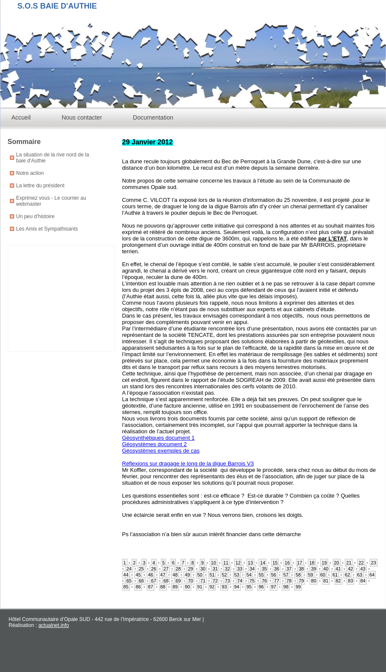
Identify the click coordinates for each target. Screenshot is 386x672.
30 (202, 568)
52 (224, 574)
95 (248, 586)
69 (178, 580)
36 (276, 568)
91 (199, 586)
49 (187, 574)
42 (350, 568)
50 (199, 574)
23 (373, 562)
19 (324, 562)
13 (250, 562)
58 (298, 574)
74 (239, 580)
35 (264, 568)
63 (359, 574)
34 (252, 568)
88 (163, 586)
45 (138, 574)
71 (202, 580)
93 (224, 586)
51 (211, 574)
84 (362, 580)
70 (190, 580)
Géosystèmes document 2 (154, 444)
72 (215, 580)
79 (301, 580)
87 (150, 586)
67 (153, 580)
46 (150, 574)
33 (239, 568)
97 (273, 586)
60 (323, 574)
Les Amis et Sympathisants (47, 229)
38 (301, 568)
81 (326, 580)
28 (178, 568)
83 (350, 580)
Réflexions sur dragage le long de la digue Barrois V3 (188, 463)
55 (261, 574)
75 (252, 580)
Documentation (153, 117)
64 (371, 574)
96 (261, 586)
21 (348, 562)
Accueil (21, 117)
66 (141, 580)
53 (236, 574)
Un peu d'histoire (35, 216)
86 (138, 586)
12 (238, 562)
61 (335, 574)
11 (225, 562)
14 (262, 562)
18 (311, 562)
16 (287, 562)
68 (166, 580)
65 (129, 580)
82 (338, 580)
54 (248, 574)
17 (299, 562)
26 (153, 568)
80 (313, 580)
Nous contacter (82, 117)
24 (129, 568)
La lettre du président (40, 186)
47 (163, 574)
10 (213, 562)
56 (273, 574)
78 (289, 580)
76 (264, 580)
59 (310, 574)
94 (236, 586)
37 (289, 568)
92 (211, 586)
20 (336, 562)
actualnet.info (53, 625)
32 (227, 568)
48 (175, 574)
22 (361, 562)
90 (187, 586)
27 (166, 568)
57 (285, 574)
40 (326, 568)
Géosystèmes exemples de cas (161, 450)
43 (362, 568)
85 (126, 586)
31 (215, 568)
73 (227, 580)
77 (276, 580)
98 (285, 586)
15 (274, 562)
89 (175, 586)
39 (313, 568)
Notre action (30, 173)
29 (190, 568)
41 (338, 568)
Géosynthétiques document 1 (158, 438)
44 (126, 574)
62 (347, 574)
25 (141, 568)
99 (298, 586)
